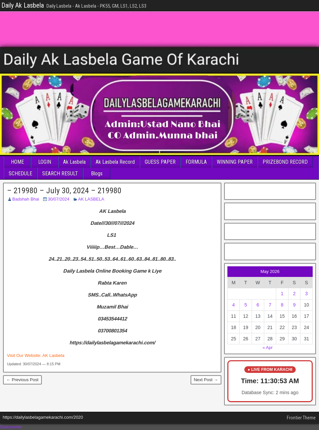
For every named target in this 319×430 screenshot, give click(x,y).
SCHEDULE (20, 173)
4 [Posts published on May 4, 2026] (233, 304)
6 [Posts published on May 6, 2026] (258, 304)
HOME (17, 162)
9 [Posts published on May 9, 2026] (294, 304)
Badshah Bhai (25, 199)
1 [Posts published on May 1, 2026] (282, 293)
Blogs (97, 173)
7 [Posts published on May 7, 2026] (270, 304)
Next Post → (206, 379)
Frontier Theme (301, 418)
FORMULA (196, 162)
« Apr (268, 347)
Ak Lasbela (74, 162)
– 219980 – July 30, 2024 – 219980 (64, 190)
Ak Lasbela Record (115, 162)
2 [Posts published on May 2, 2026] (294, 293)
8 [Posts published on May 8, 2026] (282, 304)
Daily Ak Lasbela (22, 5)
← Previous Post (22, 379)
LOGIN (44, 162)
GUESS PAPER (160, 162)
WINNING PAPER (235, 162)
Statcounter (11, 426)
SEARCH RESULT (60, 173)
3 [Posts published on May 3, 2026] (306, 293)
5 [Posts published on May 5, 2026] (245, 304)
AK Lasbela (53, 355)
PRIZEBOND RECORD (285, 162)
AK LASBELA (91, 199)
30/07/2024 (58, 199)
